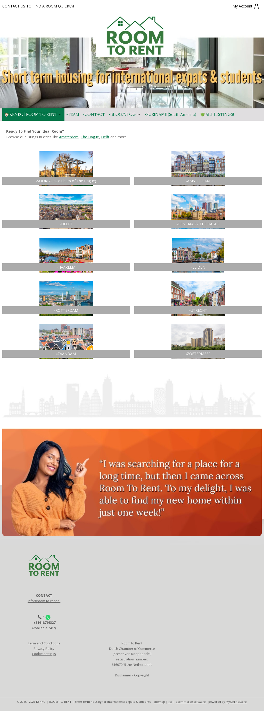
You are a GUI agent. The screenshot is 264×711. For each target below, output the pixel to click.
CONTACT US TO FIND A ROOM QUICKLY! (38, 6)
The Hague (90, 137)
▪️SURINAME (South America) (170, 114)
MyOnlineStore (236, 702)
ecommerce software (191, 702)
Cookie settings (44, 653)
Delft (105, 137)
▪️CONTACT (94, 114)
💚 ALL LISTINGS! (217, 114)
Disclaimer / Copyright (132, 675)
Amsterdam (69, 137)
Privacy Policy (44, 648)
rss (170, 702)
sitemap (159, 702)
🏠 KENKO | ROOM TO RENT (33, 114)
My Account (246, 6)
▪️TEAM (73, 114)
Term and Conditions (44, 643)
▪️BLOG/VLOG (125, 114)
